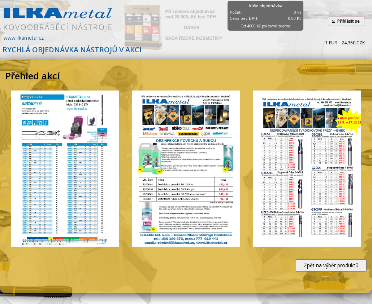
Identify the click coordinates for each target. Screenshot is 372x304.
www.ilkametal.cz (24, 37)
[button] (346, 21)
